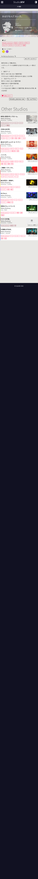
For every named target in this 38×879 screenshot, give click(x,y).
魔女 (12, 189)
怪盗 (5, 238)
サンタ (2, 176)
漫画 (19, 138)
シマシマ (21, 123)
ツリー (6, 176)
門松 (12, 163)
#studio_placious (7, 43)
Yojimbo (8, 233)
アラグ (12, 200)
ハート (2, 151)
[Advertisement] (19, 262)
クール (12, 123)
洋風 (16, 138)
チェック (4, 45)
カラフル (21, 43)
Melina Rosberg (8, 56)
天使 (12, 138)
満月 (24, 45)
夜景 (2, 238)
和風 (2, 163)
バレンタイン (7, 151)
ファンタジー (18, 45)
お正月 (12, 161)
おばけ (15, 43)
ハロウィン (10, 45)
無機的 (8, 125)
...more (23, 138)
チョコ (21, 148)
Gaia (2, 210)
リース (17, 176)
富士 (5, 163)
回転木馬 (13, 151)
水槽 (21, 212)
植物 (18, 212)
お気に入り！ (8, 96)
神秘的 (2, 215)
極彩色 (12, 225)
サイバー (20, 200)
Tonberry (9, 120)
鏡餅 (9, 163)
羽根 (18, 151)
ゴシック (16, 123)
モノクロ (3, 138)
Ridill (5, 210)
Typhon (9, 133)
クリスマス (22, 174)
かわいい (27, 43)
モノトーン (3, 125)
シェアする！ (32, 99)
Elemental (3, 120)
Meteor (3, 233)
